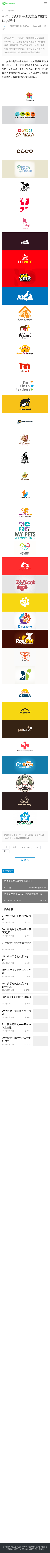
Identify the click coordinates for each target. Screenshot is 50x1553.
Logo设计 (37, 26)
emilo (4, 26)
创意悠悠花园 (32, 1547)
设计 (5, 851)
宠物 (36, 847)
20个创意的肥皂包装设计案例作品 (16, 1039)
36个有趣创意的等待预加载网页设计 (16, 931)
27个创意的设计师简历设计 (16, 943)
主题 (5, 847)
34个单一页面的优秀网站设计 (16, 917)
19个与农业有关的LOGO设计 (16, 972)
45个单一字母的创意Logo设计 (15, 958)
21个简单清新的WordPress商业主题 (16, 1026)
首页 (3, 11)
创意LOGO (26, 847)
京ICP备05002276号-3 (28, 1549)
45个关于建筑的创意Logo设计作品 (15, 985)
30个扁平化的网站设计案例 (16, 997)
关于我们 (40, 1549)
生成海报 (7, 871)
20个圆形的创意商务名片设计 (16, 1012)
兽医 (14, 847)
